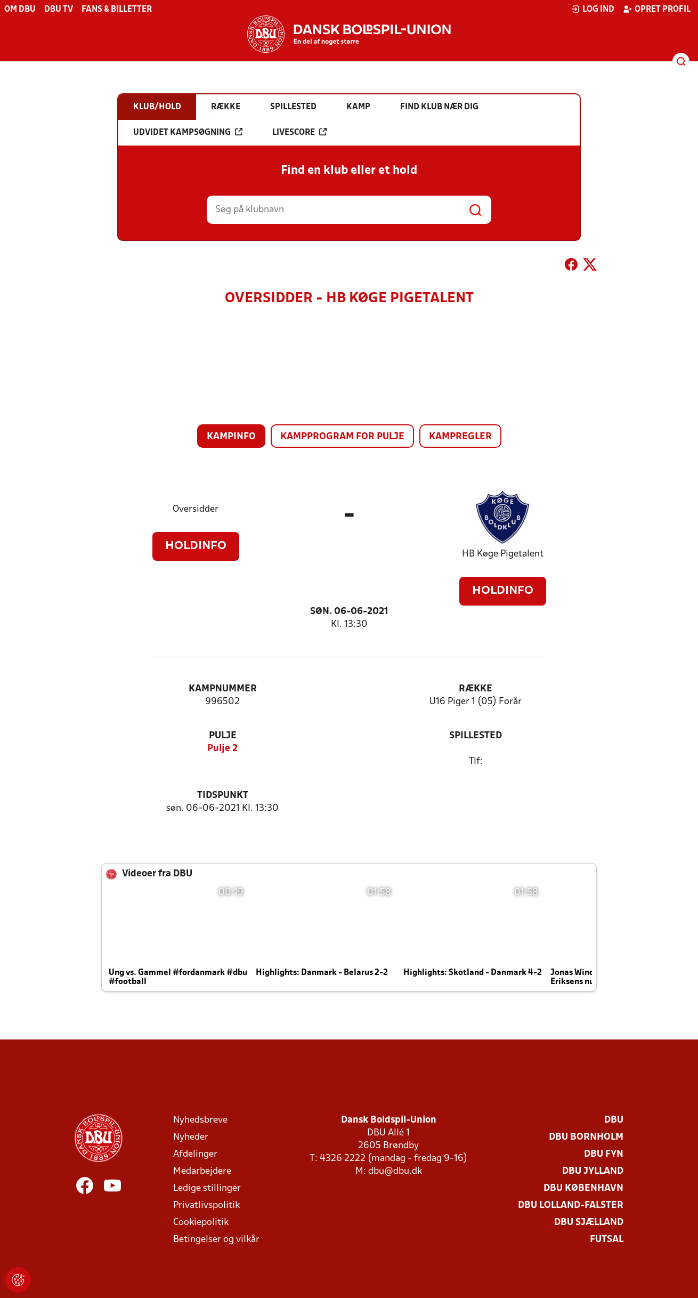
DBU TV (58, 9)
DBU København (583, 1188)
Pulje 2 (222, 748)
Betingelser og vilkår (216, 1239)
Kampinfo (231, 436)
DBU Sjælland (588, 1222)
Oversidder (195, 509)
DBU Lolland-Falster (570, 1205)
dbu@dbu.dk (395, 1171)
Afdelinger (195, 1154)
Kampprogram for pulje (342, 436)
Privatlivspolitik (206, 1205)
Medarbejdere (202, 1171)
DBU (613, 1120)
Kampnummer (223, 689)
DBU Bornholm (586, 1137)
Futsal (606, 1239)
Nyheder (190, 1137)
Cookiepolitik (201, 1222)
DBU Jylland (592, 1171)
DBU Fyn (603, 1154)
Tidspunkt (222, 795)
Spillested (475, 735)
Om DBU (20, 9)
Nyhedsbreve (200, 1120)
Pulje (223, 735)
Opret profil (657, 9)
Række (475, 689)
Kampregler (460, 436)
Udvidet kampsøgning (187, 132)
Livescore (299, 132)
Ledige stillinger (207, 1188)
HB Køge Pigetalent (502, 554)
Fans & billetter (117, 9)
